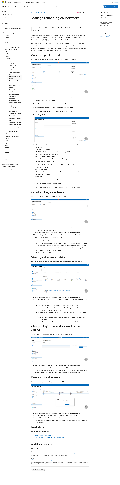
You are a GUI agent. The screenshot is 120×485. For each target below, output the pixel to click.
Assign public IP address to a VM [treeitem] (15, 119)
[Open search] (112, 2)
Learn (32, 12)
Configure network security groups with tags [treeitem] (15, 112)
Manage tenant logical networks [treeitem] (14, 77)
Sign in (116, 2)
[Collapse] (20, 11)
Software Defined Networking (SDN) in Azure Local (49, 437)
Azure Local (43, 12)
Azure (37, 12)
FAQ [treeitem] (6, 30)
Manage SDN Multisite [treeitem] (14, 116)
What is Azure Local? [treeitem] (10, 25)
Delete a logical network (106, 25)
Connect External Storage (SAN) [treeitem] (12, 137)
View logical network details (107, 20)
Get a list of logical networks (107, 17)
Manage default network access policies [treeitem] (15, 95)
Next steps (102, 28)
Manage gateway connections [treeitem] (13, 91)
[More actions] (87, 12)
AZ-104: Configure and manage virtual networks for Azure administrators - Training (53, 453)
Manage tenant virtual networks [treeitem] (14, 82)
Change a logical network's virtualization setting (107, 22)
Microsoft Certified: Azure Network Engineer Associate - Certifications (49, 460)
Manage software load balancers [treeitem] (14, 86)
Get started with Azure (111, 6)
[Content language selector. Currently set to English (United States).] (9, 482)
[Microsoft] (3, 2)
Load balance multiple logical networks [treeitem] (14, 128)
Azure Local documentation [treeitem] (10, 21)
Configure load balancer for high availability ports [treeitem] (15, 123)
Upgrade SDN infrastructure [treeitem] (12, 69)
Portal (101, 6)
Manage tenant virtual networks (43, 435)
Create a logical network (106, 15)
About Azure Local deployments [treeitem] (13, 28)
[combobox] (11, 14)
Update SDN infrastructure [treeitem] (12, 64)
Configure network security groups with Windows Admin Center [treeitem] (15, 100)
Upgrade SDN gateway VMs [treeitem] (14, 73)
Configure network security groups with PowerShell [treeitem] (14, 107)
